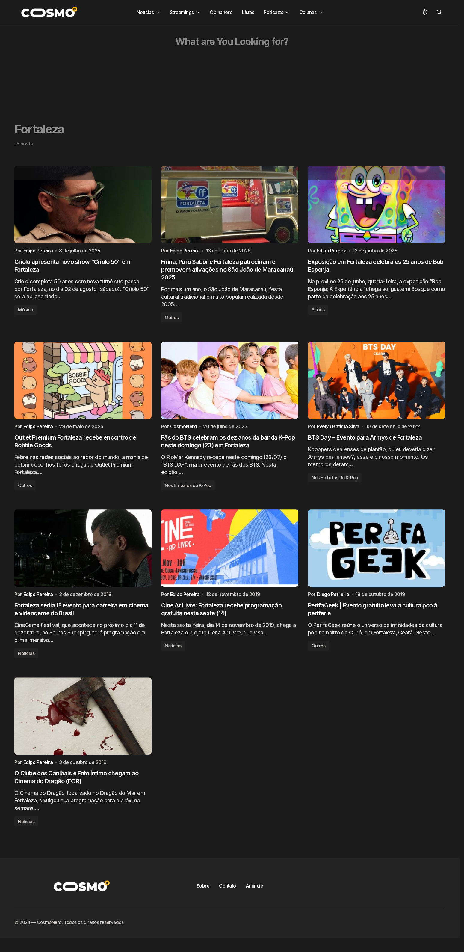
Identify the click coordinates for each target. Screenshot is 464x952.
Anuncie (254, 897)
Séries (318, 312)
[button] (425, 12)
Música (25, 312)
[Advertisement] (179, 66)
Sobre (203, 897)
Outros (172, 320)
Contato (227, 897)
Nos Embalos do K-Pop (188, 491)
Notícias (26, 661)
